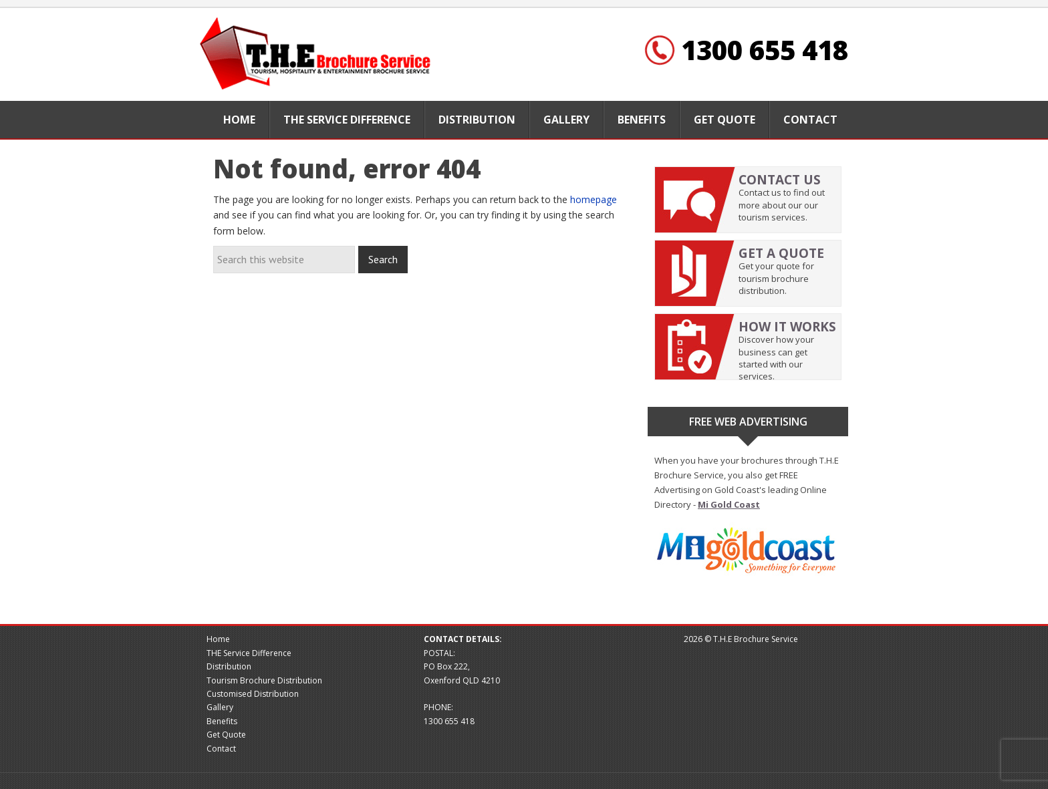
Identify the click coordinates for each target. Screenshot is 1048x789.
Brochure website (317, 54)
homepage (593, 199)
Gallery (220, 707)
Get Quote (226, 734)
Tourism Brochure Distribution (264, 680)
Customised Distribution (253, 693)
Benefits (222, 721)
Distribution (229, 666)
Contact (221, 748)
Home (218, 639)
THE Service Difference (249, 653)
